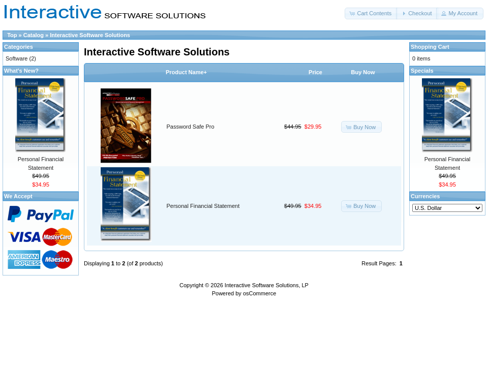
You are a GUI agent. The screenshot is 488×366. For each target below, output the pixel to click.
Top (12, 35)
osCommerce (259, 293)
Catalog (33, 35)
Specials (422, 71)
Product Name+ (186, 72)
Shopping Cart (430, 47)
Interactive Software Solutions (90, 35)
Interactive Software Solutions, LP (267, 285)
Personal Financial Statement (203, 206)
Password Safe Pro (191, 127)
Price (315, 72)
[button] (371, 13)
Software (16, 58)
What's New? (21, 71)
